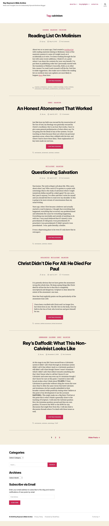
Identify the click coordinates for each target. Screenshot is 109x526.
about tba (73, 4)
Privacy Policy (39, 522)
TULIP (56, 428)
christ (50, 102)
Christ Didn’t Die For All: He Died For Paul (54, 271)
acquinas (37, 87)
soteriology (51, 428)
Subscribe (14, 507)
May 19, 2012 (53, 41)
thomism (68, 89)
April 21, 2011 (53, 183)
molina (66, 87)
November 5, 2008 (53, 359)
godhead (46, 30)
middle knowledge (58, 87)
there (41, 75)
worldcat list (69, 50)
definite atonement (45, 328)
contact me (94, 4)
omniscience (38, 89)
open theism (45, 89)
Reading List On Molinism (54, 36)
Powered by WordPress (52, 522)
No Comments (65, 41)
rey (44, 41)
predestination (54, 89)
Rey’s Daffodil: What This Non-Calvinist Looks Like (54, 351)
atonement (45, 158)
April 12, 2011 (53, 280)
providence (62, 89)
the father (62, 30)
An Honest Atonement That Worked (54, 111)
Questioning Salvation (54, 177)
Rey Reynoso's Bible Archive (14, 3)
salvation (53, 30)
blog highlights (83, 4)
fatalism (50, 249)
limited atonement (57, 328)
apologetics (45, 262)
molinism (71, 87)
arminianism (43, 87)
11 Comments (65, 280)
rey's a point (50, 171)
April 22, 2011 (54, 119)
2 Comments (65, 119)
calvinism (50, 87)
